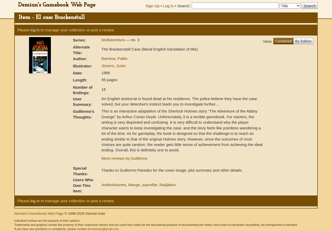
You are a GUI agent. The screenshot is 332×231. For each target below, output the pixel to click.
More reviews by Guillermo (124, 158)
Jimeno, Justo (113, 66)
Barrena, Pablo (114, 58)
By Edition (303, 41)
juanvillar (149, 185)
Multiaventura (113, 40)
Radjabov (168, 185)
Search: (184, 6)
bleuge (134, 185)
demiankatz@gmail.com (103, 228)
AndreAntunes (113, 185)
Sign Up (152, 6)
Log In (168, 6)
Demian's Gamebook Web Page (56, 5)
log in (35, 30)
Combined (283, 41)
